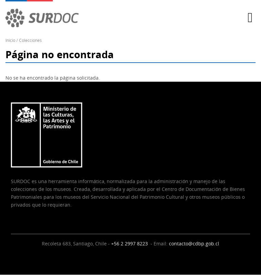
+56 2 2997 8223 (130, 243)
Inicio (10, 40)
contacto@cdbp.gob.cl (194, 243)
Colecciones (30, 40)
